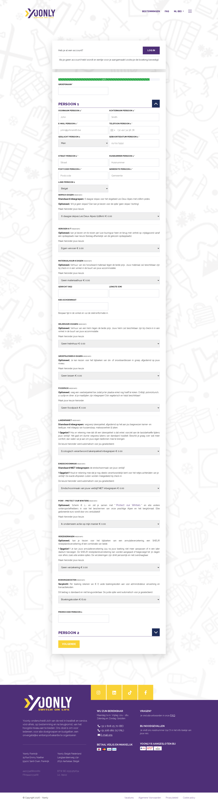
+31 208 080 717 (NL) (110, 730)
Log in (151, 50)
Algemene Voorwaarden (150, 797)
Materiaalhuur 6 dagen (75, 261)
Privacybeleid (172, 797)
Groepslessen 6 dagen (74, 356)
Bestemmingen (151, 11)
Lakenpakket (69, 420)
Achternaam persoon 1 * (122, 111)
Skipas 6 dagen (70, 195)
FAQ (167, 11)
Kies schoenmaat (67, 300)
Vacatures (129, 797)
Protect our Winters (128, 505)
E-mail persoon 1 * (68, 124)
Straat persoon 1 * (68, 156)
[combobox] (112, 130)
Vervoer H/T (69, 229)
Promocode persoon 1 (70, 612)
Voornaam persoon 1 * (70, 111)
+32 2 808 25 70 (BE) (110, 726)
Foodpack (67, 388)
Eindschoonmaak (71, 464)
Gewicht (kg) (65, 287)
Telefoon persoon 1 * (120, 124)
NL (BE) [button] (178, 11)
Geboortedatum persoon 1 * (124, 137)
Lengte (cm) (115, 287)
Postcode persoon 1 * (70, 169)
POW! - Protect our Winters (77, 501)
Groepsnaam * (65, 84)
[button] (189, 12)
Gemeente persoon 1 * (121, 169)
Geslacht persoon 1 (69, 137)
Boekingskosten (71, 580)
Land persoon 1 (66, 182)
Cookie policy (189, 797)
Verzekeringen (70, 536)
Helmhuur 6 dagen (72, 324)
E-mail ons (104, 735)
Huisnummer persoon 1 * (122, 156)
